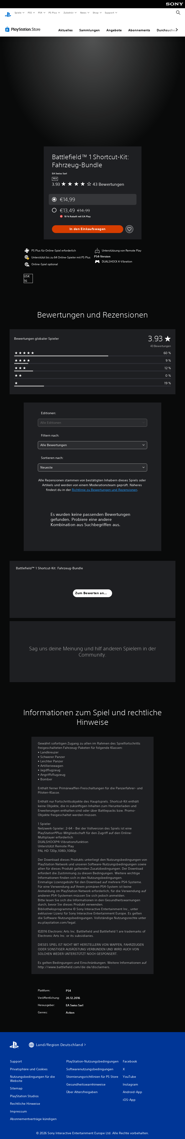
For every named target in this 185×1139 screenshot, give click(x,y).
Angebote (114, 26)
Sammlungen (89, 26)
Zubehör (69, 12)
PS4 (40, 12)
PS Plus (53, 12)
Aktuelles (65, 26)
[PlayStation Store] (24, 25)
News (83, 12)
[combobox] (92, 418)
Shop (95, 12)
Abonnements (139, 26)
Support (109, 12)
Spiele (17, 12)
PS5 (30, 12)
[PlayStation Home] (8, 12)
